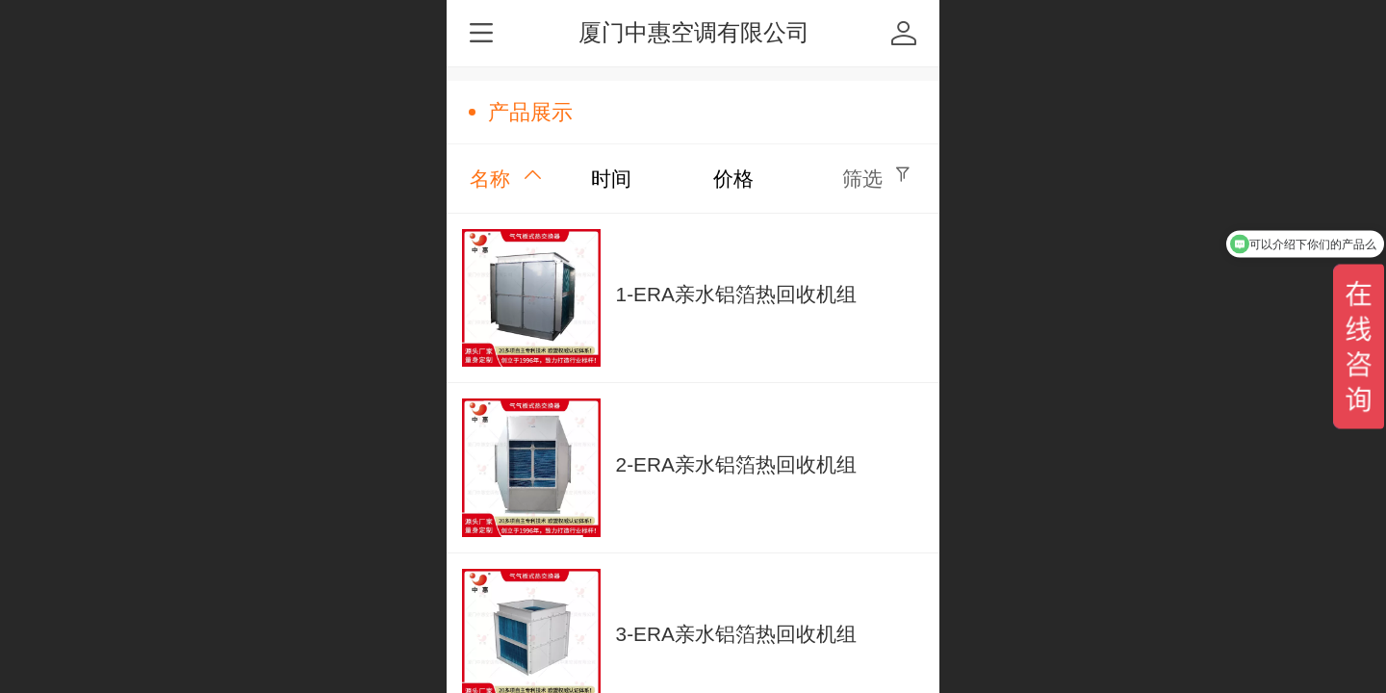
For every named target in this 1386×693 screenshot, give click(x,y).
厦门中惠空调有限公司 (693, 32)
